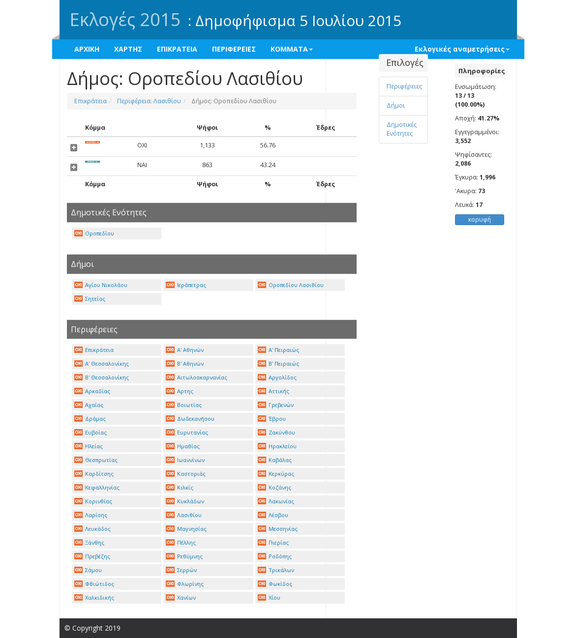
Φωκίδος (275, 583)
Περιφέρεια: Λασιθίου (148, 101)
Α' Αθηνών (185, 349)
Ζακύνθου (277, 432)
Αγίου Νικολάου (101, 285)
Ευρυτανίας (187, 432)
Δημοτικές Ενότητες (402, 129)
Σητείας (90, 298)
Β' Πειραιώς (279, 363)
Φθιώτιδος (94, 583)
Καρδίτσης (94, 473)
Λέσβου (273, 515)
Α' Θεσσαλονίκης (101, 363)
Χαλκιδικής (94, 597)
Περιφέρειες (404, 86)
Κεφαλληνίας (97, 487)
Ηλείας (88, 446)
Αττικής (274, 391)
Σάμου (88, 570)
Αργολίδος (277, 377)
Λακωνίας (276, 501)
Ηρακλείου (277, 446)
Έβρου (272, 418)
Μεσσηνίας (278, 528)
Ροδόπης (275, 556)
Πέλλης (181, 542)
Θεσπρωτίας (96, 460)
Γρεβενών (276, 404)
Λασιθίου (184, 515)
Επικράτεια (90, 101)
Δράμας (90, 418)
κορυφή (479, 219)
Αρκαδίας (92, 391)
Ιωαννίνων (185, 460)
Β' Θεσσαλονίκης (101, 377)
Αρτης (179, 391)
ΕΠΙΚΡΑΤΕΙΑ (177, 49)
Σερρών (181, 570)
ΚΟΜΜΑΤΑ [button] (292, 49)
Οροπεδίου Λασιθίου (291, 285)
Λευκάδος (92, 528)
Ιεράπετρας (186, 285)
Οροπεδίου (94, 233)
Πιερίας (273, 542)
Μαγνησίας (186, 528)
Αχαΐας (89, 404)
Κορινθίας (93, 501)
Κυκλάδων (185, 501)
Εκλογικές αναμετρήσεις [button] (462, 49)
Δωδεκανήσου (190, 418)
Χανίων (181, 597)
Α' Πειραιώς (279, 349)
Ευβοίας (90, 432)
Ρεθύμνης (184, 556)
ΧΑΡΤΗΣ (128, 49)
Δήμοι (396, 105)
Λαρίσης (91, 515)
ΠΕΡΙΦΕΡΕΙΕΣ (234, 49)
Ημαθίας (183, 446)
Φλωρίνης (185, 583)
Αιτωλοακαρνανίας (196, 377)
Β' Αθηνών (185, 363)
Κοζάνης (275, 487)
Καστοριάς (186, 473)
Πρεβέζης (92, 556)
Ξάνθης (89, 542)
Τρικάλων (276, 570)
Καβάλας (275, 460)
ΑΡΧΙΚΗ (86, 49)
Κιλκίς (179, 487)
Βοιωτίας (184, 404)
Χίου (269, 597)
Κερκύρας (276, 473)
